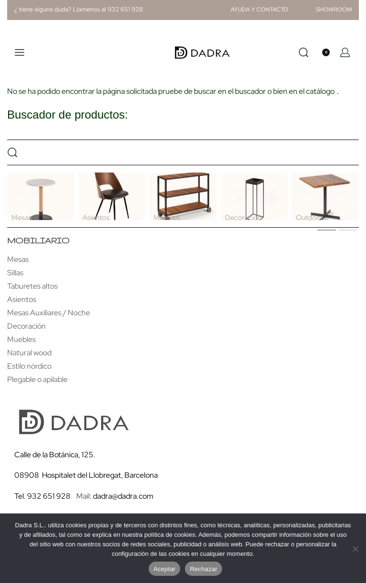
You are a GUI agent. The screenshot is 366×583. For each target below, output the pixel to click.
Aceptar (164, 569)
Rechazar (203, 569)
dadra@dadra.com (123, 496)
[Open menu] (19, 52)
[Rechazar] (355, 547)
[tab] (326, 229)
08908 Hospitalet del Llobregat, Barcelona (86, 475)
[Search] (303, 52)
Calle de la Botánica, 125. (55, 455)
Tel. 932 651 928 (42, 496)
